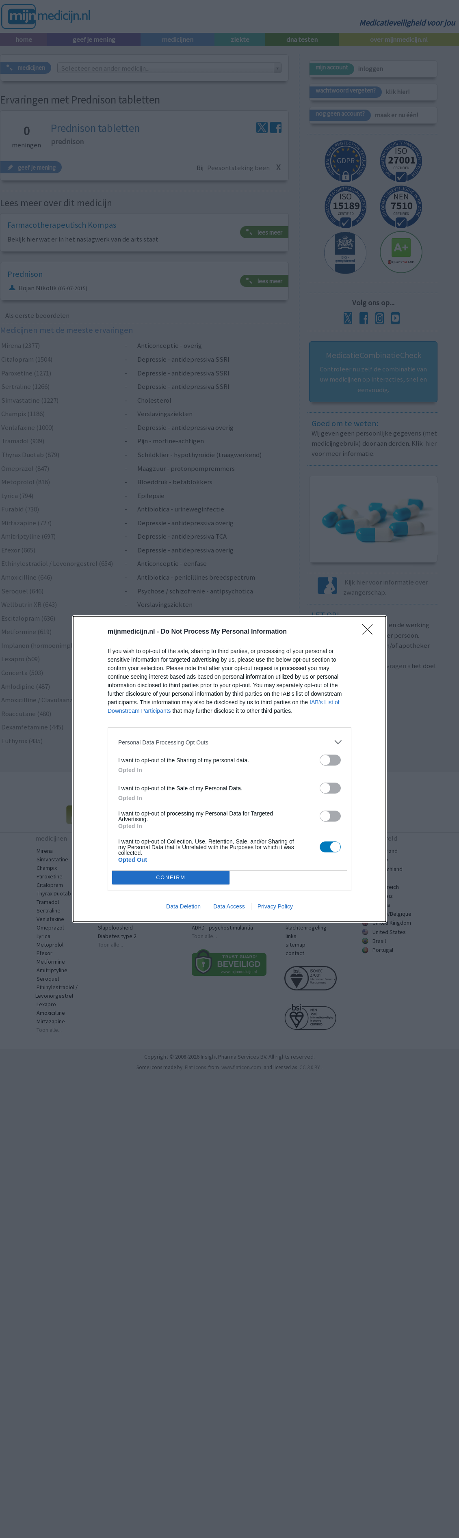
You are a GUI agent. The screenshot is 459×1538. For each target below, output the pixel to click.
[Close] (370, 632)
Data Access (229, 906)
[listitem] (229, 742)
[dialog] (229, 769)
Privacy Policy (275, 906)
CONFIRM (171, 878)
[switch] (330, 760)
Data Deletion (183, 906)
